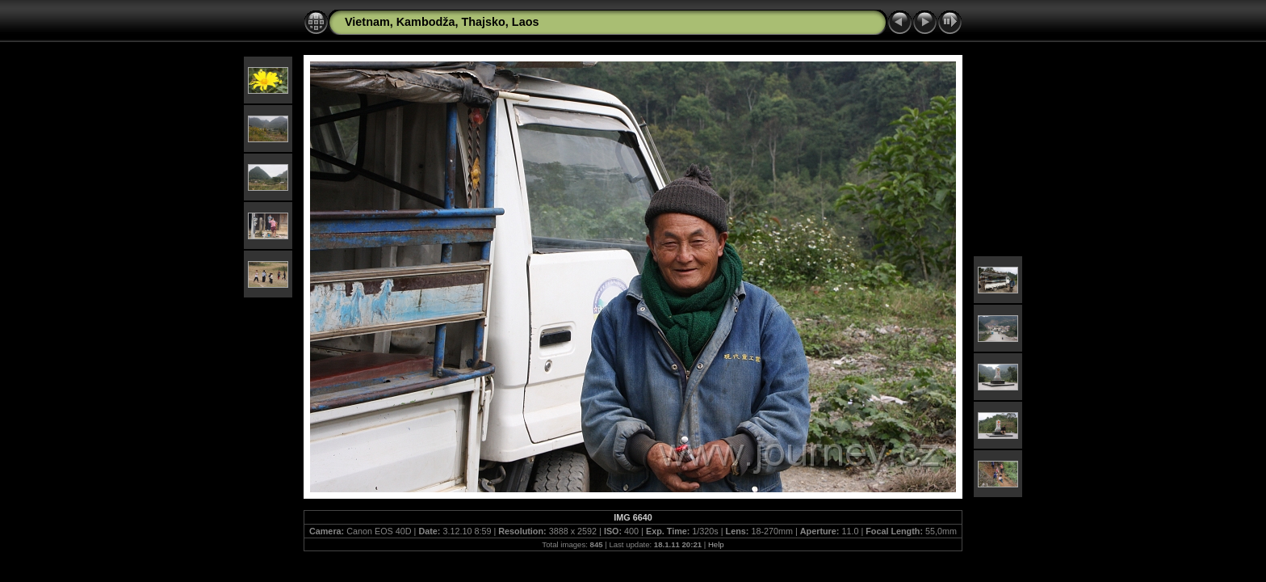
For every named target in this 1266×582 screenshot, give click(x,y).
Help (716, 544)
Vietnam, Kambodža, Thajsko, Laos (442, 21)
